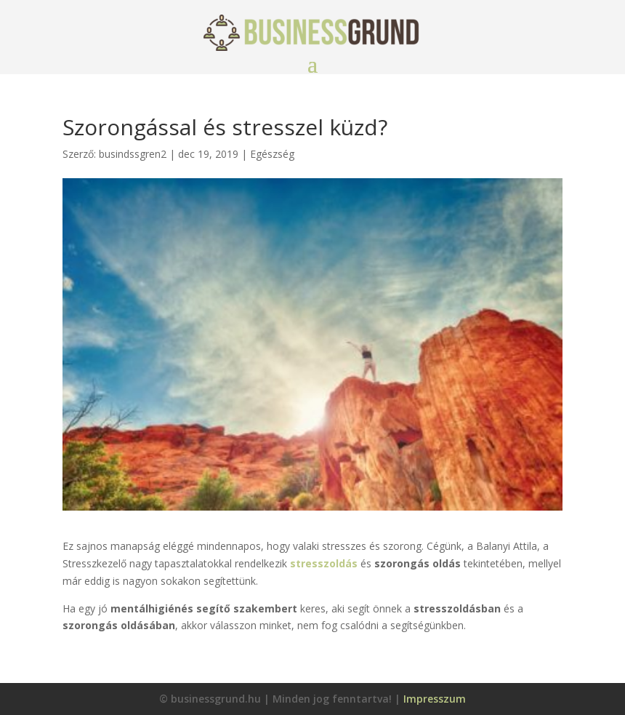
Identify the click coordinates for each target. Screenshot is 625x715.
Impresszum (434, 699)
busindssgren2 (132, 154)
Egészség (272, 154)
